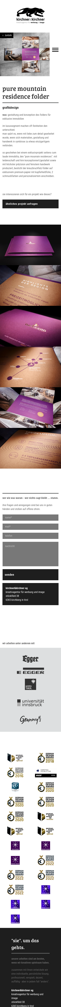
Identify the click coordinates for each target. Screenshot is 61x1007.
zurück (7, 35)
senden (9, 574)
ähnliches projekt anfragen (22, 203)
